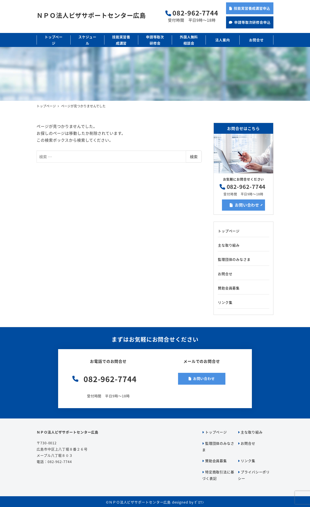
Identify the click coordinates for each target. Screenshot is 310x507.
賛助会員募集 (229, 288)
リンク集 (225, 302)
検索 (194, 156)
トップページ (229, 230)
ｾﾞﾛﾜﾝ (199, 502)
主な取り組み (229, 245)
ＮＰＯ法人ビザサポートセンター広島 (91, 15)
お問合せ (225, 273)
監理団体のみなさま (234, 259)
